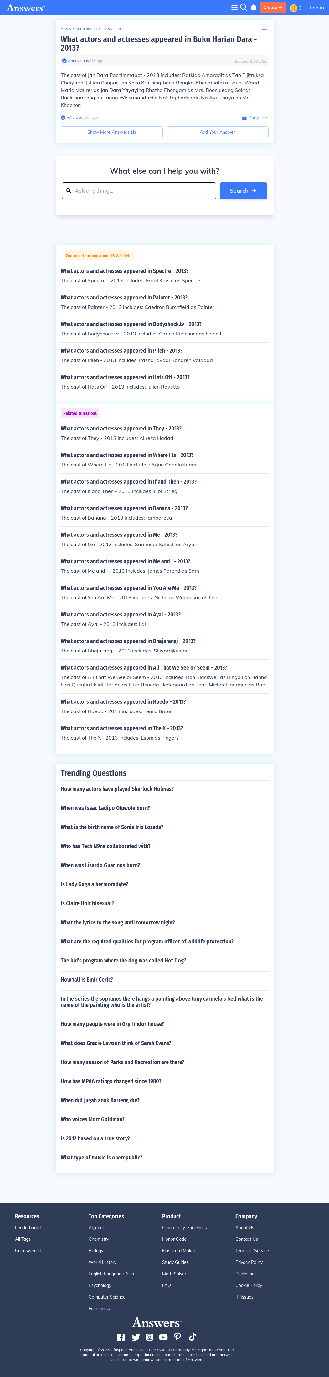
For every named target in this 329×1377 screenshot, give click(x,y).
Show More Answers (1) (111, 132)
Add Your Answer (217, 132)
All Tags (23, 1239)
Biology (96, 1251)
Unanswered (28, 1251)
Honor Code (174, 1239)
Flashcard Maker (178, 1251)
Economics (99, 1308)
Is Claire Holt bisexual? (87, 903)
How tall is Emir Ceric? (87, 979)
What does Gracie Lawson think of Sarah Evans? (116, 1043)
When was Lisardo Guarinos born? (100, 865)
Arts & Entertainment (79, 28)
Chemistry (99, 1239)
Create (272, 7)
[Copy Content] (250, 118)
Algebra (96, 1227)
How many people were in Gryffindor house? (112, 1024)
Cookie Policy (248, 1285)
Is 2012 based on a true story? (95, 1138)
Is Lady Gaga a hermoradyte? (94, 884)
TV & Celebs (112, 28)
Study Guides (175, 1262)
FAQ (166, 1285)
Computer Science (107, 1297)
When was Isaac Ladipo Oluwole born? (105, 808)
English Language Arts (111, 1274)
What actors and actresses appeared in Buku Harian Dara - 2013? (159, 43)
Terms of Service (252, 1251)
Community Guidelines (184, 1227)
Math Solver (174, 1274)
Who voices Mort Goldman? (93, 1119)
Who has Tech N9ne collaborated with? (106, 846)
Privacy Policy (249, 1262)
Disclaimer (245, 1274)
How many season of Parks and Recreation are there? (122, 1062)
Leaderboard (28, 1227)
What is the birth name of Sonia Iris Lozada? (112, 827)
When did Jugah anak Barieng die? (100, 1100)
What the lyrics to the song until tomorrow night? (118, 922)
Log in (317, 7)
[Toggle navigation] (234, 7)
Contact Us (246, 1239)
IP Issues (244, 1297)
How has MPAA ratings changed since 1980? (111, 1081)
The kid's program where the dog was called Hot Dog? (123, 960)
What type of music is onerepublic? (101, 1157)
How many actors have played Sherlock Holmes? (117, 789)
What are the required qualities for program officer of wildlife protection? (147, 941)
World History (102, 1262)
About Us (244, 1227)
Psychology (100, 1285)
